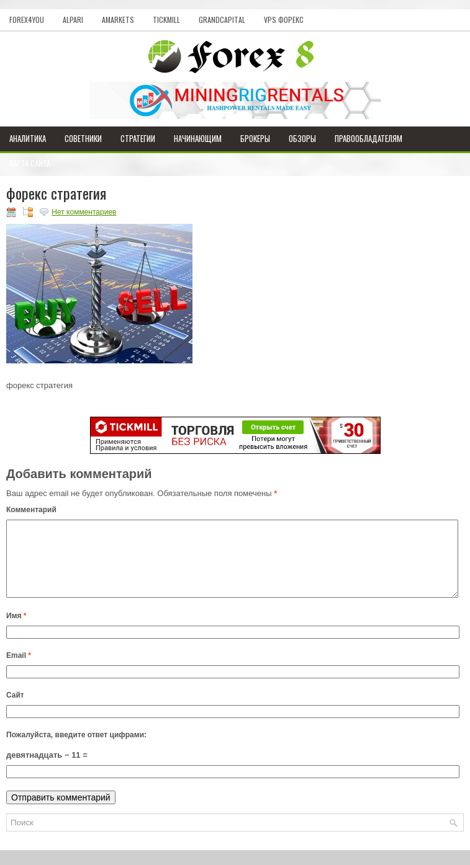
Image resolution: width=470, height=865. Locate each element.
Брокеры (255, 138)
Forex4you (26, 19)
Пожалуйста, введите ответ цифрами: (76, 749)
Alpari (73, 19)
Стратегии (137, 138)
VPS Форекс (284, 19)
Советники (83, 138)
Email (18, 670)
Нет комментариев (84, 212)
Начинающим (198, 138)
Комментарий (31, 509)
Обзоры (302, 138)
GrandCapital (222, 19)
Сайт (15, 710)
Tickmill (166, 19)
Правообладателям (368, 138)
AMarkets (118, 19)
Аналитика (27, 138)
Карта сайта (29, 163)
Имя (16, 630)
